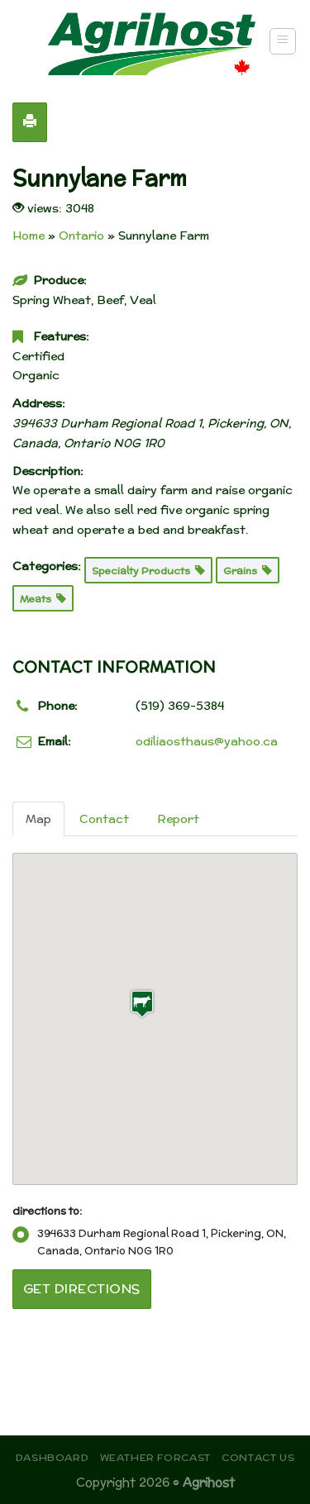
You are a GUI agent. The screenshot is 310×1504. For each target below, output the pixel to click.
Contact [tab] (104, 819)
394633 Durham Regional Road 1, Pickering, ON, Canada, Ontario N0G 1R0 (149, 1242)
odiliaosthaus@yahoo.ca (207, 741)
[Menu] (283, 41)
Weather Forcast (155, 1457)
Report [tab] (178, 819)
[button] (142, 1003)
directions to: (47, 1210)
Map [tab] (38, 819)
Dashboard (52, 1457)
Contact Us (258, 1457)
